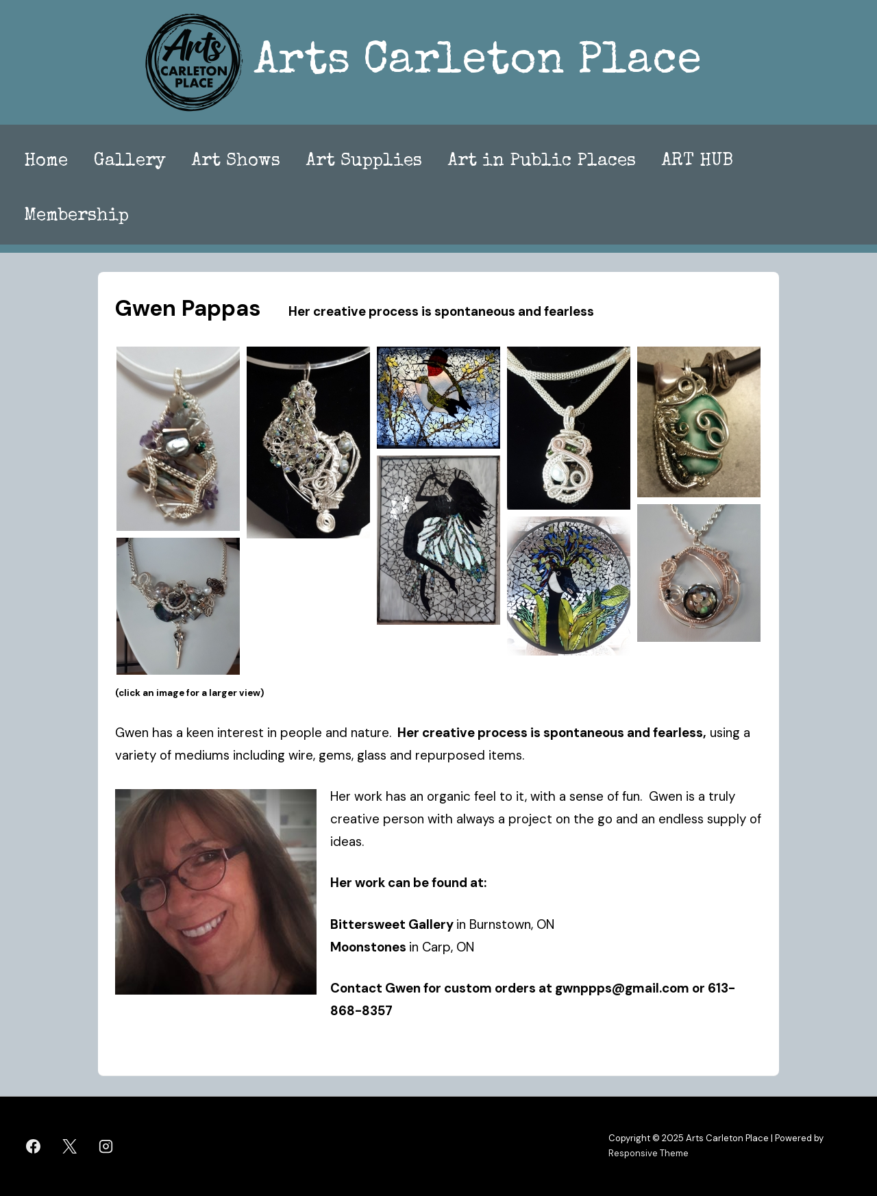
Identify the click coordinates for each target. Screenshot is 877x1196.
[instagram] (106, 1146)
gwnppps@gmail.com (622, 988)
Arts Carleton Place (478, 62)
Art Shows (236, 162)
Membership (76, 216)
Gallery (130, 162)
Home (46, 162)
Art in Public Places (542, 162)
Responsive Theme (648, 1153)
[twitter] (70, 1146)
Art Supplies (364, 162)
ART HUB (697, 162)
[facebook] (34, 1146)
